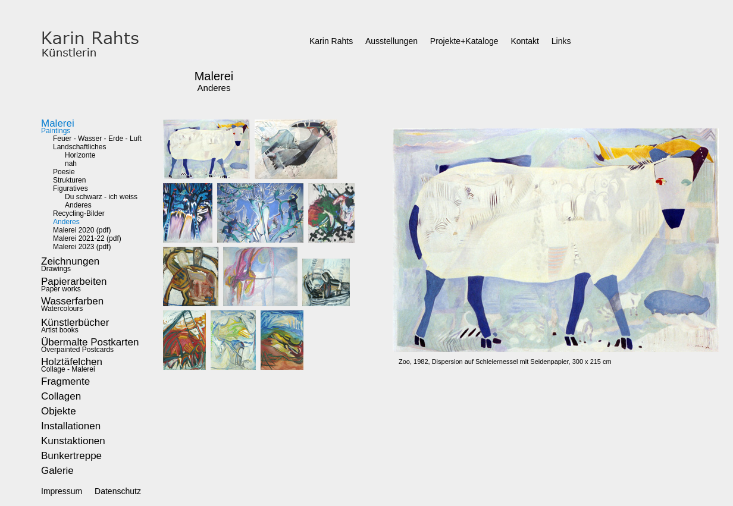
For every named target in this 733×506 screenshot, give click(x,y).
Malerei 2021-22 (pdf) (87, 238)
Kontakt (524, 41)
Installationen (71, 426)
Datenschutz (118, 491)
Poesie (64, 172)
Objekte (58, 411)
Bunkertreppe (71, 455)
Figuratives (70, 188)
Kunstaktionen (73, 441)
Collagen (61, 396)
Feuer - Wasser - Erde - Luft (97, 138)
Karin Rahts (331, 41)
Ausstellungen (391, 41)
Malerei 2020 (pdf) (82, 230)
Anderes (78, 205)
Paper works (74, 285)
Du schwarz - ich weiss (101, 197)
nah (71, 163)
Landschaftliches (79, 147)
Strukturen (69, 180)
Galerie (57, 470)
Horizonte (80, 155)
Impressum (61, 491)
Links (561, 41)
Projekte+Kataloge (464, 41)
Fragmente (65, 381)
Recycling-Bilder (79, 213)
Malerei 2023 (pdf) (82, 247)
